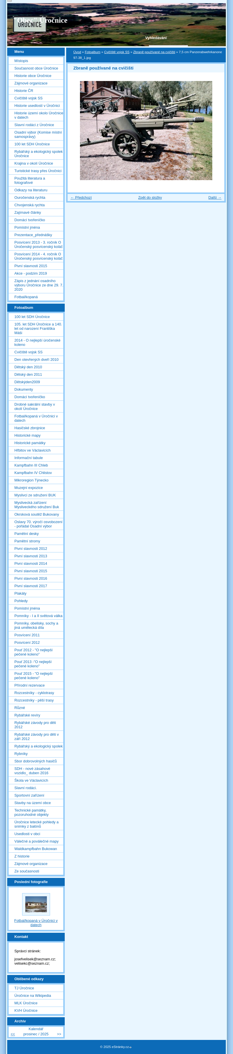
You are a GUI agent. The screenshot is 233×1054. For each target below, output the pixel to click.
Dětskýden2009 (27, 382)
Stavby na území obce (32, 803)
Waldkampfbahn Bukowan (35, 849)
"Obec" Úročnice (40, 20)
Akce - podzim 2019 (30, 273)
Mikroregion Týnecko (31, 480)
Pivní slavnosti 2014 (30, 563)
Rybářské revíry (27, 715)
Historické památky (29, 443)
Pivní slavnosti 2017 (30, 586)
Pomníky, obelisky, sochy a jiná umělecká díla (36, 625)
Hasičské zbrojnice (29, 428)
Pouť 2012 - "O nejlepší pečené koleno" (33, 652)
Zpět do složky (150, 197)
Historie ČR (23, 90)
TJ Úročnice (24, 988)
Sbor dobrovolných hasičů (35, 761)
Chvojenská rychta (29, 205)
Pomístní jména (27, 227)
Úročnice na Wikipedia (32, 995)
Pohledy (21, 601)
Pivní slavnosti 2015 (30, 266)
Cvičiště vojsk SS (116, 52)
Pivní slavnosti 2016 (30, 578)
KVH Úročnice (25, 1010)
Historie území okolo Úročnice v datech (38, 115)
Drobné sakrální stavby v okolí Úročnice (34, 406)
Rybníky (21, 754)
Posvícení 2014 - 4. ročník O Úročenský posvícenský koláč (38, 256)
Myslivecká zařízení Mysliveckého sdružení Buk (36, 504)
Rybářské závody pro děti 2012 (35, 724)
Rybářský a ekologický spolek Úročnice (38, 153)
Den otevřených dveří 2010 (36, 359)
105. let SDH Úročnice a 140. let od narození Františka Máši (38, 328)
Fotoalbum (92, 52)
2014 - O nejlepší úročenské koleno (37, 342)
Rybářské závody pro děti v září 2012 (36, 736)
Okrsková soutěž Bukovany (36, 514)
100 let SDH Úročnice (32, 144)
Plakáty (20, 593)
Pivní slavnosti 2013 (30, 556)
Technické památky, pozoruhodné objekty (31, 812)
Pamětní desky (26, 533)
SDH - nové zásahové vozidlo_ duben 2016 (32, 770)
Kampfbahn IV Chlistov (33, 473)
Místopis (21, 61)
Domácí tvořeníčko (29, 220)
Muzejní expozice (28, 487)
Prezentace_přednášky (33, 235)
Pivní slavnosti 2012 (30, 548)
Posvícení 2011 (27, 635)
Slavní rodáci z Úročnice (34, 125)
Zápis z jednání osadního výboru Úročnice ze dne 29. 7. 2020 (38, 285)
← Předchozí (81, 197)
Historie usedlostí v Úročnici (37, 105)
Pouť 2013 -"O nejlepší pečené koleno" (33, 664)
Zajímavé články (27, 212)
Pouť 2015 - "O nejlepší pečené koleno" (33, 675)
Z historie (22, 856)
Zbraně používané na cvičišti (154, 52)
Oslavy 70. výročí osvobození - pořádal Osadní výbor (38, 524)
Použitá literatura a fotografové (29, 180)
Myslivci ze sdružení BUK (35, 495)
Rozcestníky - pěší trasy (34, 700)
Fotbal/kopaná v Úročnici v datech (36, 418)
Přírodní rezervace (29, 685)
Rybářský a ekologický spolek (38, 746)
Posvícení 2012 (27, 642)
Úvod (77, 52)
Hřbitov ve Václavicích (32, 450)
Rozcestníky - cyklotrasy (34, 693)
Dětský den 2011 (28, 374)
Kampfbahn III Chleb (31, 465)
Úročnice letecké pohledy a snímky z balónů (36, 824)
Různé (19, 708)
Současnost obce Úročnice (36, 68)
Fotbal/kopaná (26, 297)
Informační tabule (28, 458)
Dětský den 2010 (28, 367)
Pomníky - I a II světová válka (38, 616)
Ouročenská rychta (29, 197)
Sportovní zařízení (29, 795)
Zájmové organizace (30, 83)
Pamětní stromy (27, 541)
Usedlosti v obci (27, 834)
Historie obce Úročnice (32, 76)
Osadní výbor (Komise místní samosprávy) (38, 134)
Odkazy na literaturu (30, 190)
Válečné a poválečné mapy (36, 841)
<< (13, 1034)
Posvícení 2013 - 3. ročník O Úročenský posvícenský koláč (38, 244)
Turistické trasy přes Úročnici (38, 171)
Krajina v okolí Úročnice (33, 163)
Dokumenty (23, 389)
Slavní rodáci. (25, 788)
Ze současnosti (26, 871)
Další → (214, 197)
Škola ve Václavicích (31, 780)
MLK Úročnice (25, 1003)
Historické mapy (27, 435)
